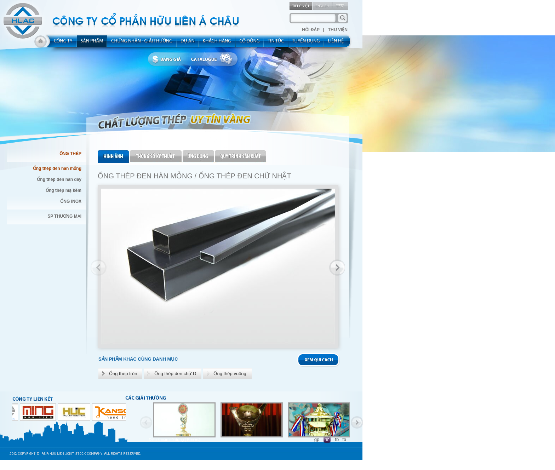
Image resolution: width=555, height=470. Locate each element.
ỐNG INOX (70, 201)
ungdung (199, 156)
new (276, 43)
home (40, 43)
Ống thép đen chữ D (175, 373)
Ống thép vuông (229, 373)
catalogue (213, 59)
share (250, 43)
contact (338, 43)
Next (337, 267)
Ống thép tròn (123, 373)
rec (306, 43)
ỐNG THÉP (70, 153)
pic (114, 156)
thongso (156, 156)
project (188, 43)
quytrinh (241, 156)
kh (217, 43)
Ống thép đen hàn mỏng (57, 168)
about (61, 43)
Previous (99, 267)
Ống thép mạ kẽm (63, 190)
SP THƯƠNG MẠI (64, 216)
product (92, 43)
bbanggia (168, 59)
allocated (142, 43)
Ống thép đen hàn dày (59, 179)
